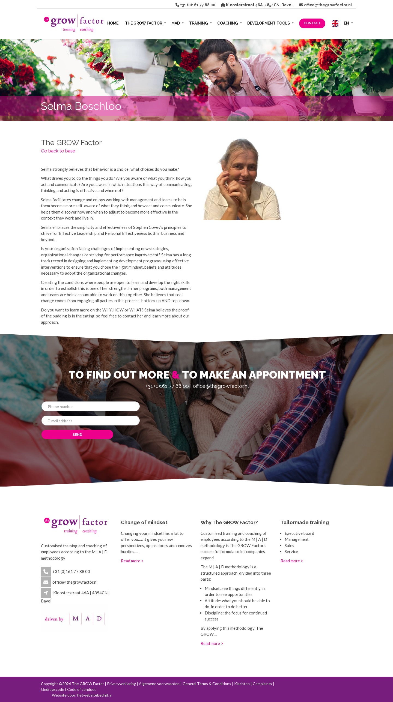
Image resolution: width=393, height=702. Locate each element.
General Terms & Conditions (207, 683)
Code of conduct (81, 689)
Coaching (227, 23)
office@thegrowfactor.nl (327, 5)
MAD (175, 23)
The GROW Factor (143, 23)
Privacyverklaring (121, 683)
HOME (112, 23)
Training (198, 23)
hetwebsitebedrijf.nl (94, 695)
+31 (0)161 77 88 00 (197, 5)
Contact (312, 23)
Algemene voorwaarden (159, 683)
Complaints (262, 683)
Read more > (132, 560)
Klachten (242, 683)
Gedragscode (52, 689)
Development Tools (268, 23)
